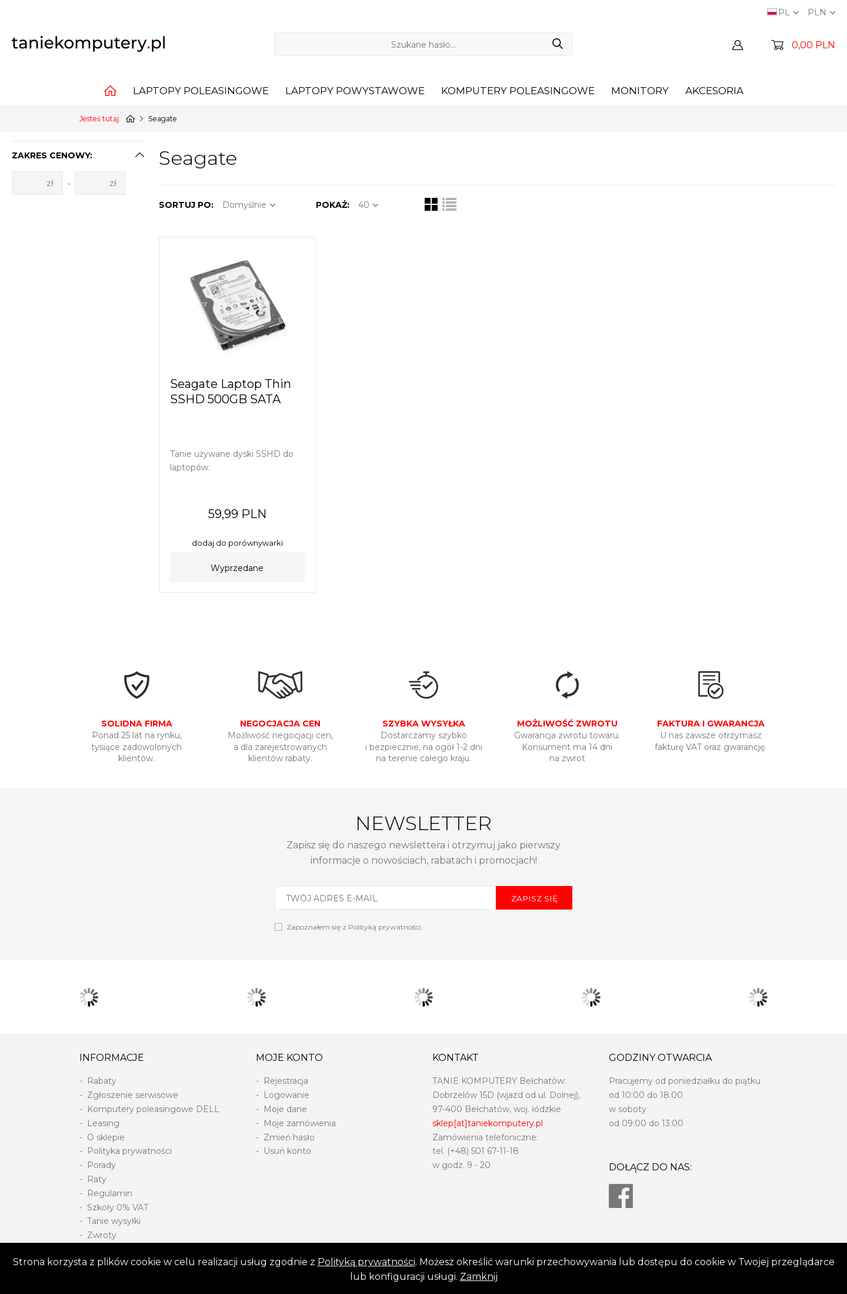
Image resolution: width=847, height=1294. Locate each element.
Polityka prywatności (129, 1151)
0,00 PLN (813, 45)
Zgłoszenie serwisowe (132, 1095)
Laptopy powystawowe (355, 91)
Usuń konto (287, 1151)
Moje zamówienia (300, 1123)
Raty (96, 1179)
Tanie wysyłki (114, 1221)
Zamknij (479, 1276)
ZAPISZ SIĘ (534, 898)
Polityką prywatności (366, 1262)
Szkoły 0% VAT (117, 1207)
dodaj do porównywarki (237, 543)
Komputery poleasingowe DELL (153, 1109)
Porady (101, 1165)
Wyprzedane (237, 568)
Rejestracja (286, 1081)
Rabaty (101, 1081)
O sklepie (106, 1137)
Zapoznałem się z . (354, 927)
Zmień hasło (289, 1137)
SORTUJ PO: (186, 205)
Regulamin (109, 1193)
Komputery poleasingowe (518, 91)
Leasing (103, 1123)
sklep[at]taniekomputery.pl (487, 1123)
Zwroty (101, 1235)
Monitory (640, 91)
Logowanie (286, 1095)
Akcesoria (714, 91)
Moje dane (285, 1109)
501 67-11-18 (495, 1151)
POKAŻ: (332, 205)
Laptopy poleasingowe (201, 91)
